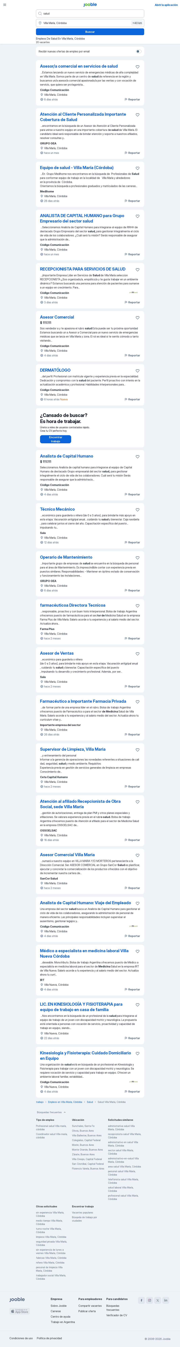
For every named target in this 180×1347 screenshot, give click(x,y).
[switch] (138, 51)
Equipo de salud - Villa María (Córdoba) (77, 167)
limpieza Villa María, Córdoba (51, 1240)
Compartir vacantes (90, 1305)
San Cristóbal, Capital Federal (88, 1167)
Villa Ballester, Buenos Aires (87, 1138)
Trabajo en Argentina (63, 1322)
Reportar (132, 99)
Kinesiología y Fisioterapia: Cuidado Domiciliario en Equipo (85, 1059)
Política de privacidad (49, 1338)
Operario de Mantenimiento (66, 560)
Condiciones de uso (21, 1338)
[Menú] (4, 4)
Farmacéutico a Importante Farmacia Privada (83, 704)
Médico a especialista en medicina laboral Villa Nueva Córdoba (84, 957)
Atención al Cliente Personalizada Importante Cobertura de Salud (83, 117)
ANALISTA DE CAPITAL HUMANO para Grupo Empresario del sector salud (82, 218)
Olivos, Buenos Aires (83, 1134)
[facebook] (141, 1300)
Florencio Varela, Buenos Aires (88, 1171)
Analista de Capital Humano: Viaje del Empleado (85, 906)
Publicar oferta (87, 1311)
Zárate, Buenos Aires (83, 1157)
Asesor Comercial (57, 317)
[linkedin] (165, 1300)
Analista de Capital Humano (66, 459)
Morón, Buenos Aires (83, 1148)
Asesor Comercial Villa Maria (67, 858)
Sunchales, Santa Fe (83, 1129)
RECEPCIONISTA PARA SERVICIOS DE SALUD (82, 269)
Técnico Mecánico (57, 512)
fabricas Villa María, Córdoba (51, 1261)
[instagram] (149, 1300)
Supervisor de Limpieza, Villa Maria (73, 752)
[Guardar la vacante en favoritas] (137, 66)
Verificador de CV (116, 1315)
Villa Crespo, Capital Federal (87, 1162)
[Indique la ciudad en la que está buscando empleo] (90, 23)
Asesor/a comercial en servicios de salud (79, 66)
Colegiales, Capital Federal (86, 1143)
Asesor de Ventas (57, 656)
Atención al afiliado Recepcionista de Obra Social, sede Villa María (80, 807)
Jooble (166, 1339)
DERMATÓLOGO (55, 370)
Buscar (90, 31)
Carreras (56, 1311)
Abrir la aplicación (166, 5)
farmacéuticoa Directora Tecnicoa (72, 608)
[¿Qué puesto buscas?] (90, 13)
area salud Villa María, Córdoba (124, 1169)
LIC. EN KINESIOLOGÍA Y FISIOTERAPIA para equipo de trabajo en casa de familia (81, 1010)
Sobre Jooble (59, 1305)
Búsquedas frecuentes (51, 1115)
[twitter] (157, 1300)
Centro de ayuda (60, 1316)
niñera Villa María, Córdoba (50, 1265)
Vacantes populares (82, 1215)
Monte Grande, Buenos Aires (87, 1153)
